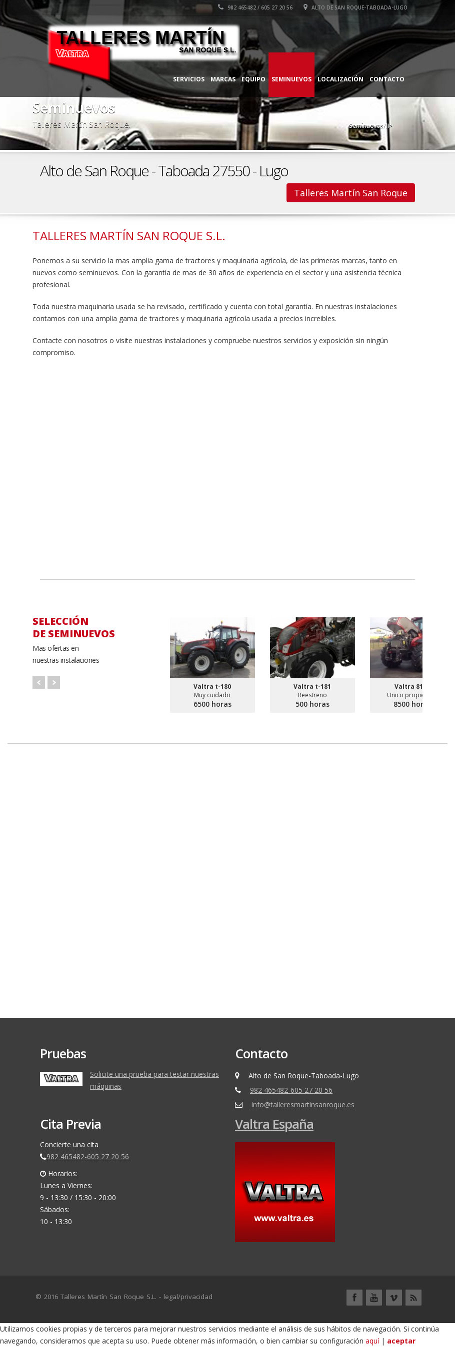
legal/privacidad (188, 1296)
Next (54, 682)
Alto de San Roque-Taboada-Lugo (356, 7)
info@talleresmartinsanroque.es (303, 1104)
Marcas (223, 79)
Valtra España (274, 1124)
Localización (341, 79)
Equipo (254, 79)
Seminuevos (292, 79)
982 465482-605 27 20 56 (291, 1090)
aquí (373, 1341)
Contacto (387, 79)
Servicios (188, 79)
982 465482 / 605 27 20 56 (255, 7)
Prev (38, 682)
